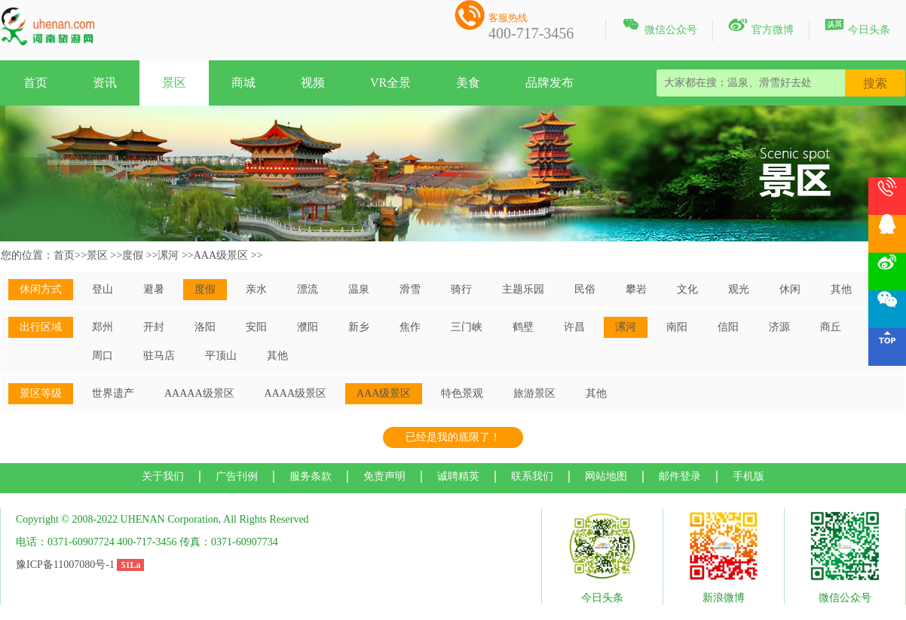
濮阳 (307, 327)
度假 (132, 255)
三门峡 (466, 327)
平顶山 (221, 355)
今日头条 (857, 27)
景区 (174, 82)
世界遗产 (113, 393)
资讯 (105, 82)
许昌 (574, 327)
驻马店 (159, 355)
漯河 (168, 255)
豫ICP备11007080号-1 (65, 564)
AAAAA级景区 (199, 393)
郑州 (102, 327)
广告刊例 (237, 476)
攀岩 (636, 289)
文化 (687, 289)
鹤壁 (523, 327)
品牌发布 (549, 82)
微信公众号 (659, 27)
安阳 (256, 327)
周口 (102, 355)
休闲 (789, 289)
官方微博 (761, 27)
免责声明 (384, 476)
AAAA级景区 (295, 393)
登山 (102, 289)
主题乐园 (523, 289)
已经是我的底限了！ (453, 437)
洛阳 (205, 327)
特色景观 (462, 393)
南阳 (676, 327)
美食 (468, 82)
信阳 (728, 327)
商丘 (830, 327)
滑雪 (410, 289)
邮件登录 (680, 476)
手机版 (748, 476)
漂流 (307, 289)
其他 (841, 289)
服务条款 (310, 476)
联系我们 (532, 476)
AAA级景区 (221, 255)
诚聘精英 (458, 476)
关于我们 (163, 476)
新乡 (358, 327)
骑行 (461, 289)
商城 (243, 82)
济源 (779, 327)
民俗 (584, 289)
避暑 (153, 289)
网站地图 (606, 476)
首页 (35, 82)
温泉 (358, 289)
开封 (153, 327)
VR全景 (390, 82)
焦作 (410, 327)
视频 (313, 82)
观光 (738, 289)
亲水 (256, 289)
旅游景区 (534, 393)
